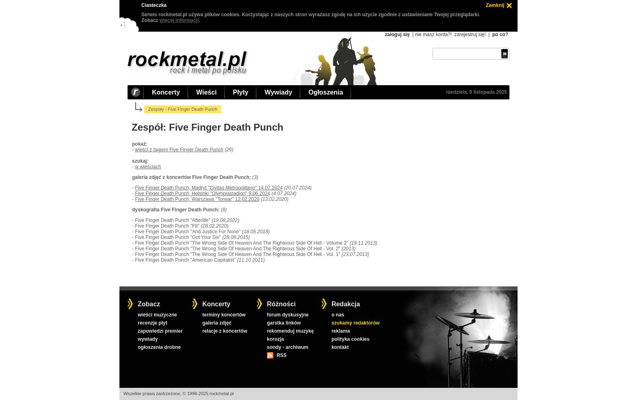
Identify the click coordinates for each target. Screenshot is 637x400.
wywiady (148, 339)
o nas (338, 315)
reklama (341, 331)
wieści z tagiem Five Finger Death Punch (179, 150)
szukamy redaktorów (356, 323)
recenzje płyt (152, 323)
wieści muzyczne (157, 315)
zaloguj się (397, 34)
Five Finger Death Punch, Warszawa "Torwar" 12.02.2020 (197, 199)
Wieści (206, 92)
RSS (281, 355)
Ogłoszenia (325, 92)
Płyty (240, 92)
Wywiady (278, 92)
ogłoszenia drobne (159, 347)
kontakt (340, 347)
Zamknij (495, 5)
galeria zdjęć (217, 323)
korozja (275, 339)
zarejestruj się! (469, 34)
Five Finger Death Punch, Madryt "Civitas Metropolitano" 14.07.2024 (208, 188)
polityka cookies (350, 339)
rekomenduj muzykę (290, 331)
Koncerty (166, 92)
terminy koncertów (224, 315)
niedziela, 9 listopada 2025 (476, 92)
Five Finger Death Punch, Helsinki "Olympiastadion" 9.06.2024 (202, 193)
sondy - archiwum (287, 347)
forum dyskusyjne (288, 315)
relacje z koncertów (224, 331)
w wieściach (148, 167)
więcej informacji (179, 20)
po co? (500, 34)
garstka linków (284, 323)
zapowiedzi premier (160, 331)
